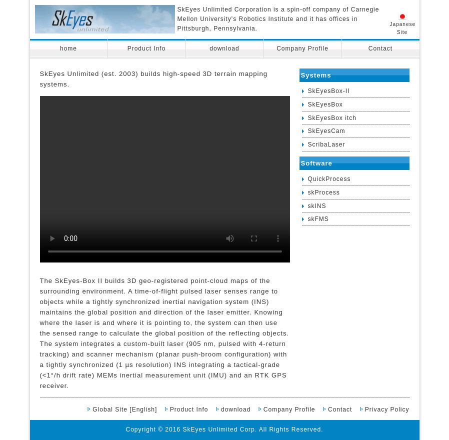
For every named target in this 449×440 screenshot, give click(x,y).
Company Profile (302, 48)
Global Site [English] (124, 409)
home (68, 48)
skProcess (324, 192)
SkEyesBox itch (332, 118)
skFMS (318, 219)
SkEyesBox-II (329, 91)
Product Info (147, 48)
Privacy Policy (387, 409)
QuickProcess (329, 179)
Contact (380, 48)
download (224, 48)
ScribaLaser (327, 144)
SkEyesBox (325, 104)
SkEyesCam (327, 131)
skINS (317, 206)
